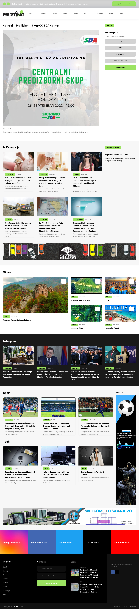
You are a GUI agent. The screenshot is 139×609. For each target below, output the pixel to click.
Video (111, 13)
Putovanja (99, 13)
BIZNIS (9, 219)
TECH (8, 467)
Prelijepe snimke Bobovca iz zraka (16, 319)
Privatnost (116, 605)
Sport (31, 13)
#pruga (121, 158)
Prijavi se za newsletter (124, 4)
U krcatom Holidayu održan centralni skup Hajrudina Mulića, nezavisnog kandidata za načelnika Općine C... (119, 373)
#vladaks (116, 158)
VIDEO (6, 316)
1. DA (120, 41)
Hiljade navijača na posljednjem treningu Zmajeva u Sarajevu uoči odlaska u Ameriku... (56, 424)
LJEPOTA (44, 174)
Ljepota (54, 13)
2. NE (120, 48)
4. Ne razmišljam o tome (120, 61)
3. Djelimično (120, 54)
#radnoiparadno (130, 158)
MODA (77, 174)
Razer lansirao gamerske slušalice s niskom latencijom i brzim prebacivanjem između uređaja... (19, 473)
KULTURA (44, 219)
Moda (65, 13)
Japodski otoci (76, 327)
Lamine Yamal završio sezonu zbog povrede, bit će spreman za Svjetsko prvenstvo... (95, 424)
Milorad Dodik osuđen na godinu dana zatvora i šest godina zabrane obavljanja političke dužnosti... (51, 373)
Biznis (76, 13)
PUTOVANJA (79, 219)
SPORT (9, 418)
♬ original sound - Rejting (113, 161)
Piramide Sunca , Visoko (80, 299)
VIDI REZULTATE (120, 67)
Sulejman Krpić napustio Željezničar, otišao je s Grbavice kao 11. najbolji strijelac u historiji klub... (19, 424)
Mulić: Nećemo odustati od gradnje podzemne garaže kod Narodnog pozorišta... (16, 373)
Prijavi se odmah (51, 582)
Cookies (133, 605)
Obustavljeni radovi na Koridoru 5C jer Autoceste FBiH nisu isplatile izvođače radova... (17, 225)
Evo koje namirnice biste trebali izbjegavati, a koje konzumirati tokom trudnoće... (17, 180)
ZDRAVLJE (10, 174)
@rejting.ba (108, 158)
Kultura (86, 13)
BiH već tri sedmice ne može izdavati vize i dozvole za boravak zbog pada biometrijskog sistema (55, 4)
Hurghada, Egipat (111, 327)
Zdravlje (42, 13)
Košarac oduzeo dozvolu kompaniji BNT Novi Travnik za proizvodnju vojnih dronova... (58, 473)
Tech (121, 13)
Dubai (107, 299)
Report (125, 605)
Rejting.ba (119, 391)
